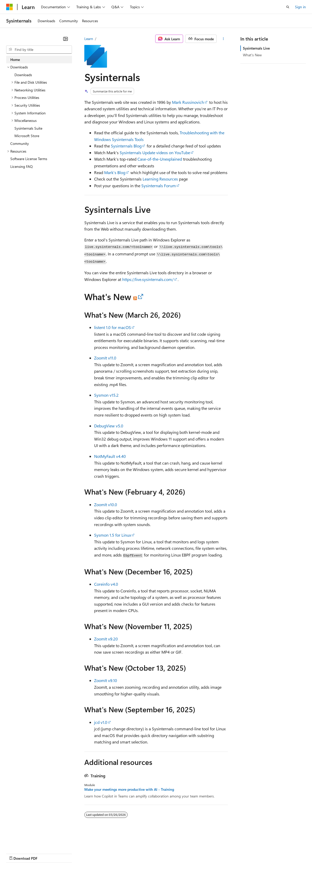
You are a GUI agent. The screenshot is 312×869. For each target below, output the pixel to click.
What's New (252, 54)
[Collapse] (65, 38)
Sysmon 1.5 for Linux (112, 535)
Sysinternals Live (256, 48)
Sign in (300, 6)
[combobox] (39, 49)
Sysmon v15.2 (106, 395)
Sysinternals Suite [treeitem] (28, 128)
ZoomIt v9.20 (106, 638)
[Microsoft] (9, 7)
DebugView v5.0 (108, 425)
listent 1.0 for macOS (112, 327)
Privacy (112, 853)
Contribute (92, 853)
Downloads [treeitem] (23, 74)
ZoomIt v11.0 (105, 358)
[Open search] (288, 7)
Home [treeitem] (15, 59)
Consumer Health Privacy (148, 853)
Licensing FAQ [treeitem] (21, 166)
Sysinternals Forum (158, 185)
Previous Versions (47, 853)
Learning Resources (160, 179)
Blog (70, 853)
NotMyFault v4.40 (110, 456)
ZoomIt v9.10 (105, 680)
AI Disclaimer (16, 853)
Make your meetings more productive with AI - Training (129, 789)
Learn (88, 38)
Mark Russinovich (188, 102)
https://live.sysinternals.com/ (148, 279)
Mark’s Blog (114, 172)
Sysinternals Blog (126, 145)
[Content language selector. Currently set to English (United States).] (29, 841)
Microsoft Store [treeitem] (26, 135)
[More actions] (223, 39)
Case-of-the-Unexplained (159, 159)
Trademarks (214, 853)
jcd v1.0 (100, 722)
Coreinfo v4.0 (106, 584)
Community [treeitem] (19, 143)
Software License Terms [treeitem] (28, 158)
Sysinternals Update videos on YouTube (155, 152)
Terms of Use (188, 853)
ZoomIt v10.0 (105, 504)
